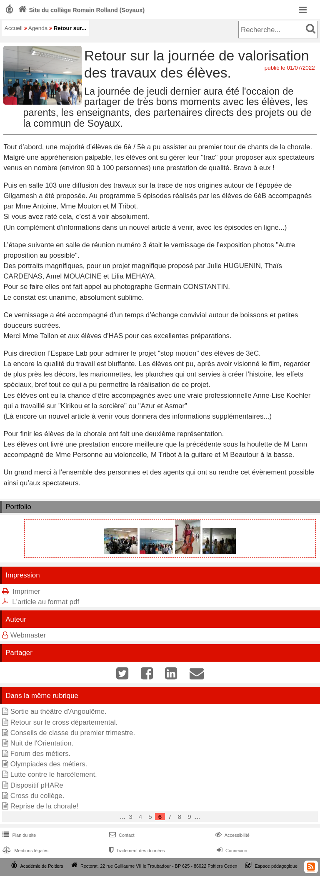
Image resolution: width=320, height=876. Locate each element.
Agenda (38, 28)
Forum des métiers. (40, 754)
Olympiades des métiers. (49, 764)
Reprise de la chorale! (44, 806)
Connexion (231, 850)
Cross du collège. (37, 796)
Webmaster (28, 635)
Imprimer (26, 591)
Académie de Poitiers (41, 865)
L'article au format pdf (45, 602)
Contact (121, 835)
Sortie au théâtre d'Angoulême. (58, 711)
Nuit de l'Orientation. (42, 743)
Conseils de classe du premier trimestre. (72, 733)
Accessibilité (231, 835)
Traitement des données (136, 850)
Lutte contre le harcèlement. (53, 774)
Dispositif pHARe (36, 785)
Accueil (13, 28)
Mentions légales (24, 850)
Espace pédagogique (276, 865)
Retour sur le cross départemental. (64, 722)
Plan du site (18, 835)
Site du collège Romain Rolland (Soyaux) (80, 10)
